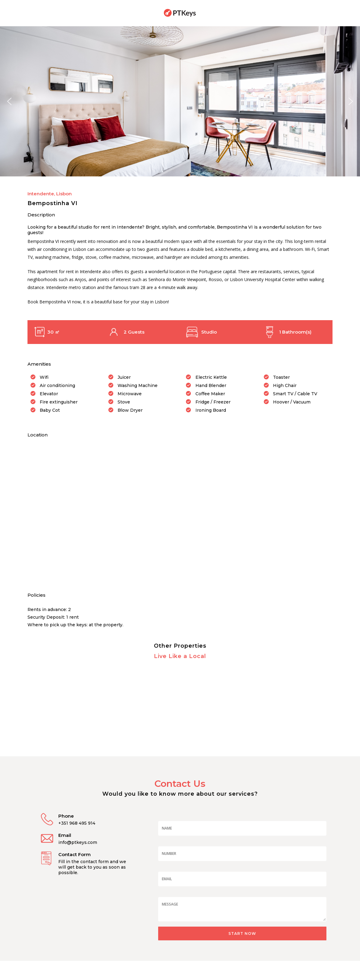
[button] (9, 101)
